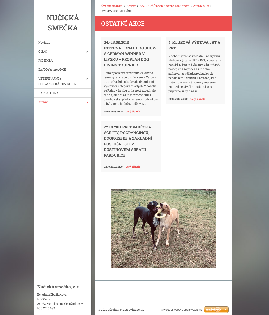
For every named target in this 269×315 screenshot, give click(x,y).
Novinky (44, 42)
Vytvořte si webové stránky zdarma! (181, 309)
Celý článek (133, 111)
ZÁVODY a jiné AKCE (52, 69)
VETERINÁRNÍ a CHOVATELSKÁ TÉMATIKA (57, 81)
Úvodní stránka (111, 6)
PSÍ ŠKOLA (45, 60)
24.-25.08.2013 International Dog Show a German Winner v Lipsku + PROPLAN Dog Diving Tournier (130, 53)
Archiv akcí (201, 6)
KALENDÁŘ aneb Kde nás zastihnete (164, 6)
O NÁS (42, 51)
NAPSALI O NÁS (49, 93)
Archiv (43, 102)
